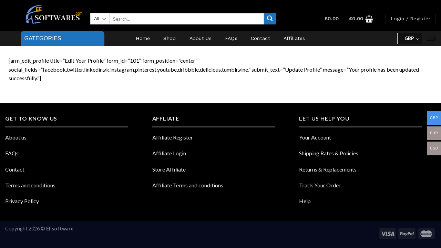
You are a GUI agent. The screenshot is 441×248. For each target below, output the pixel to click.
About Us (200, 38)
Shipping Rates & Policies (328, 153)
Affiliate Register (172, 137)
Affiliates (294, 38)
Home (143, 38)
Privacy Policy (22, 201)
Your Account (315, 137)
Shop (169, 38)
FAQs (231, 38)
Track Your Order (320, 185)
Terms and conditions (30, 185)
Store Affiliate (169, 169)
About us (16, 137)
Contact (260, 38)
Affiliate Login (169, 153)
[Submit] (270, 19)
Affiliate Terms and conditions (187, 185)
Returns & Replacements (328, 169)
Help (305, 201)
